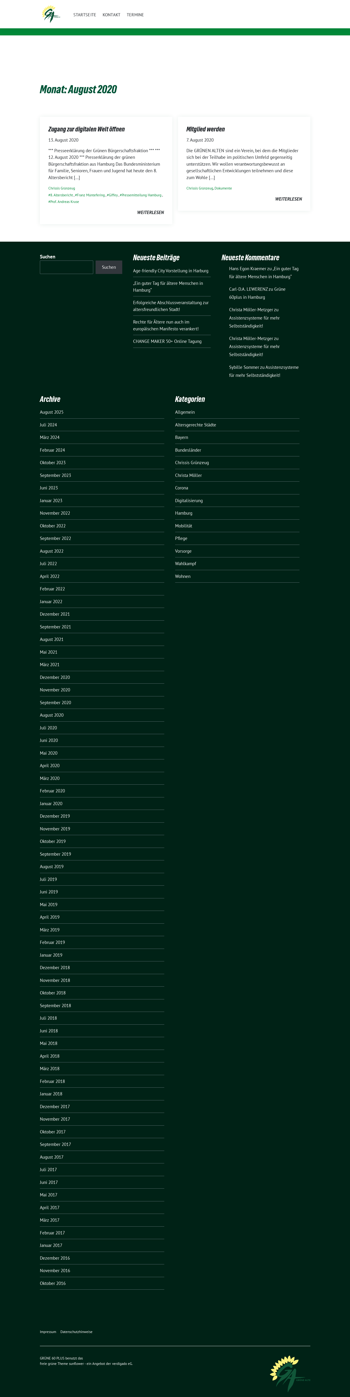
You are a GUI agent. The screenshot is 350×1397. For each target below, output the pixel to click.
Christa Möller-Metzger (251, 302)
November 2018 (55, 973)
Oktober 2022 (53, 518)
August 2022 (51, 544)
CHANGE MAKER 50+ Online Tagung (167, 334)
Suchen (47, 249)
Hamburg (183, 506)
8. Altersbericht (61, 187)
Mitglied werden (205, 122)
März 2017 (49, 1213)
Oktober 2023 (53, 455)
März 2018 (49, 1061)
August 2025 (51, 405)
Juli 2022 (48, 556)
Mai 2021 (48, 645)
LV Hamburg (91, 26)
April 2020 (49, 758)
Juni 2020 (49, 733)
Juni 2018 (49, 1023)
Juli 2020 (48, 720)
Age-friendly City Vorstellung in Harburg (170, 263)
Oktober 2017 (53, 1124)
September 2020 (55, 695)
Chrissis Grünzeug (61, 181)
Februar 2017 (52, 1225)
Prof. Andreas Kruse (64, 194)
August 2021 (51, 632)
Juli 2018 (48, 1011)
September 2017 (55, 1137)
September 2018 (55, 998)
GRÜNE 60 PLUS (97, 19)
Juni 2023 (49, 480)
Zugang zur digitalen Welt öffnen (86, 122)
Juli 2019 (48, 872)
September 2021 (55, 619)
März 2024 (49, 430)
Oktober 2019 (53, 834)
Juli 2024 (48, 417)
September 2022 (55, 531)
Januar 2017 (51, 1238)
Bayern (181, 430)
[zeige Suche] (302, 4)
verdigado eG (122, 1356)
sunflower (76, 1356)
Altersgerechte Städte (195, 417)
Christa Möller (188, 468)
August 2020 (51, 708)
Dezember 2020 (55, 670)
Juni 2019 (49, 884)
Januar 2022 (51, 594)
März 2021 (49, 657)
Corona (181, 480)
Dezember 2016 (55, 1251)
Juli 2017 (48, 1162)
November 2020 (55, 682)
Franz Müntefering (91, 187)
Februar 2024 (52, 443)
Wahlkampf (185, 556)
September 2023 (55, 468)
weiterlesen (150, 205)
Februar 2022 (52, 581)
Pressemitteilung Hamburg (141, 187)
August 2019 (51, 859)
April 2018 (49, 1049)
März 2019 (49, 922)
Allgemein (185, 405)
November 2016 (55, 1263)
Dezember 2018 (55, 960)
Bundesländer (188, 443)
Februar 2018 (52, 1074)
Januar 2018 (51, 1086)
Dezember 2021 (55, 607)
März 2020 (49, 771)
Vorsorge (183, 544)
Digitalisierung (189, 493)
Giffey (113, 187)
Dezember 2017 (55, 1099)
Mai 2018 (48, 1036)
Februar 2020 (52, 783)
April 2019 (49, 910)
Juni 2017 (49, 1175)
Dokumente (223, 181)
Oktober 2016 (53, 1276)
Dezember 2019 (55, 809)
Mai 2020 (48, 746)
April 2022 (49, 569)
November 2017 (55, 1112)
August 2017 (51, 1150)
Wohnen (182, 569)
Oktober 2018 (53, 985)
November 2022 (55, 506)
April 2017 (49, 1200)
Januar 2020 (51, 796)
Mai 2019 (48, 897)
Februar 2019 (52, 935)
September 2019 (55, 847)
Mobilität (183, 518)
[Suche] (295, 4)
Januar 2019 (51, 948)
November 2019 (55, 821)
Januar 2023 (51, 493)
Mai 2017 (48, 1187)
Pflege (181, 531)
